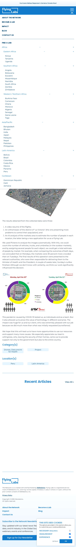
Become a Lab (8, 22)
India (6, 132)
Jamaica (7, 186)
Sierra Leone (10, 115)
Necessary (48, 531)
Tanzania (9, 59)
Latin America (38, 364)
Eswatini (9, 76)
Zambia (8, 87)
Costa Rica (8, 163)
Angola (8, 70)
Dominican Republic (13, 180)
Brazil (6, 158)
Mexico (7, 166)
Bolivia (7, 155)
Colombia (8, 160)
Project (38, 350)
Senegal (8, 112)
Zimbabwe (10, 90)
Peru (6, 171)
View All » (69, 382)
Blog (4, 31)
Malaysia (7, 138)
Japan (6, 135)
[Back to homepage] (10, 11)
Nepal (6, 140)
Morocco (9, 107)
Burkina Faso (11, 98)
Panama (7, 169)
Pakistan (7, 143)
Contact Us (8, 35)
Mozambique (11, 78)
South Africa (10, 84)
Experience (44, 537)
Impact (5, 26)
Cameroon (10, 101)
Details (55, 541)
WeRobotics (41, 488)
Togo (7, 118)
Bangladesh (9, 127)
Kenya (8, 56)
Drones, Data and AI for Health (13, 351)
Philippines (9, 146)
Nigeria (8, 109)
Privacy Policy (7, 495)
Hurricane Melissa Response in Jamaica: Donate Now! (38, 3)
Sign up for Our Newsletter (20, 537)
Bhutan (7, 129)
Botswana (9, 73)
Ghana (8, 104)
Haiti (6, 183)
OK (66, 541)
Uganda (8, 61)
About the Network (11, 17)
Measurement (45, 534)
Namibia (9, 81)
